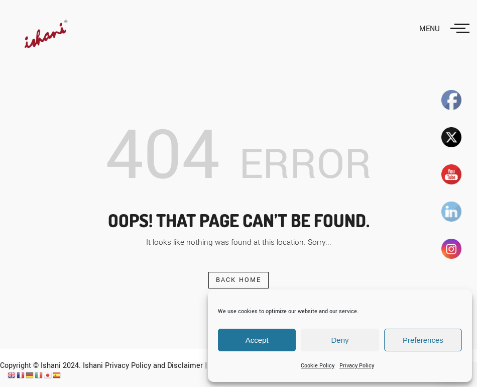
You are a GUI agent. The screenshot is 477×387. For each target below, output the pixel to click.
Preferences (423, 340)
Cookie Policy (317, 365)
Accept (257, 340)
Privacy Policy (356, 365)
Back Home (239, 279)
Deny (339, 340)
